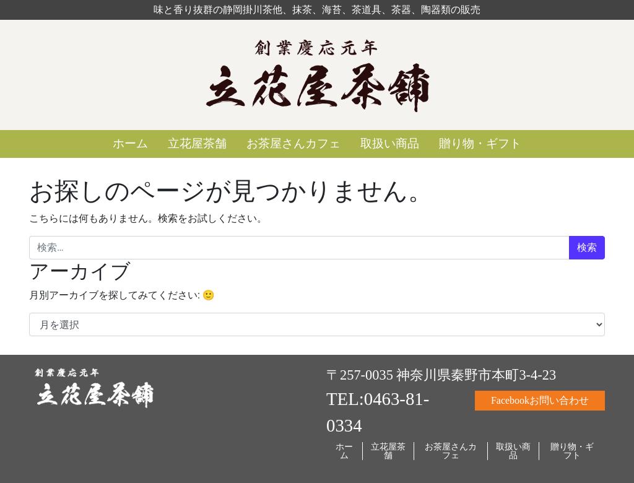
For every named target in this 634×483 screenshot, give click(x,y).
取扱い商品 (389, 143)
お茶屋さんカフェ (293, 143)
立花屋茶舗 (197, 143)
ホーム (130, 143)
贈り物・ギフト (480, 143)
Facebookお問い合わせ (540, 400)
